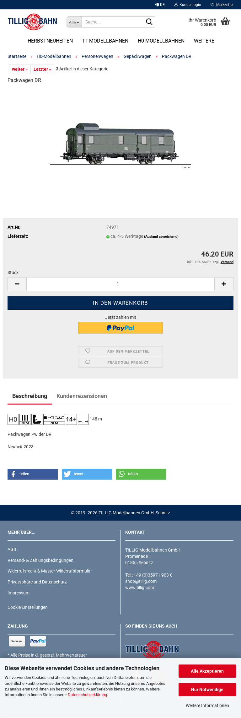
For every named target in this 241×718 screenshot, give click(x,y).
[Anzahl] (120, 284)
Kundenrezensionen (81, 396)
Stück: (13, 272)
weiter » (20, 69)
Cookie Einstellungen (28, 607)
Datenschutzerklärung (87, 694)
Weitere (204, 41)
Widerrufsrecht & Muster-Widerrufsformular (50, 570)
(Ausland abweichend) (161, 237)
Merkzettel (222, 5)
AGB (12, 549)
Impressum (18, 592)
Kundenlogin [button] (187, 5)
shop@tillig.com (141, 581)
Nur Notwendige (207, 689)
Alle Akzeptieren (207, 671)
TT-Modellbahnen (105, 41)
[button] (160, 4)
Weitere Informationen (207, 705)
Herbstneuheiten (50, 41)
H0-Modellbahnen (161, 41)
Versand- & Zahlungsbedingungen (40, 560)
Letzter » (42, 69)
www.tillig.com (139, 587)
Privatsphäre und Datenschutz (37, 581)
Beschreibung (29, 396)
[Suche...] (74, 22)
